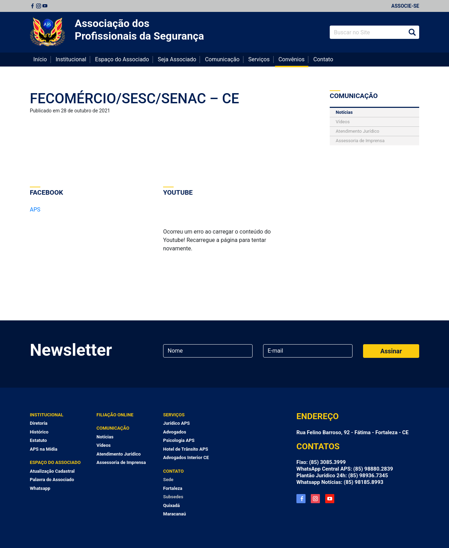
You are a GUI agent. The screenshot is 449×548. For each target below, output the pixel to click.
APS (35, 209)
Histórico (39, 432)
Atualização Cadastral (52, 471)
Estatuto (38, 440)
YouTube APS (329, 498)
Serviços (259, 59)
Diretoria (38, 423)
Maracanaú (174, 513)
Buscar (412, 32)
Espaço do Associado (122, 59)
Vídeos (343, 121)
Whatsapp (40, 488)
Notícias (344, 112)
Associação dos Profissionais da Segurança (139, 29)
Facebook (32, 6)
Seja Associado (177, 59)
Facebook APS (301, 498)
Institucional (71, 59)
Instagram (38, 6)
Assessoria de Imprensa (360, 140)
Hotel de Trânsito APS (185, 449)
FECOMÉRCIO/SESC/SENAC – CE (134, 98)
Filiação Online (114, 414)
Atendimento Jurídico (357, 131)
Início (40, 59)
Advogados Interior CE (186, 457)
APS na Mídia (43, 449)
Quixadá (171, 505)
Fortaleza (172, 488)
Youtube (44, 6)
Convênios (292, 59)
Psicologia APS (179, 440)
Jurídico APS (176, 423)
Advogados (174, 432)
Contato (323, 59)
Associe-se (405, 6)
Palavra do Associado (52, 479)
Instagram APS (315, 498)
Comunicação (222, 59)
